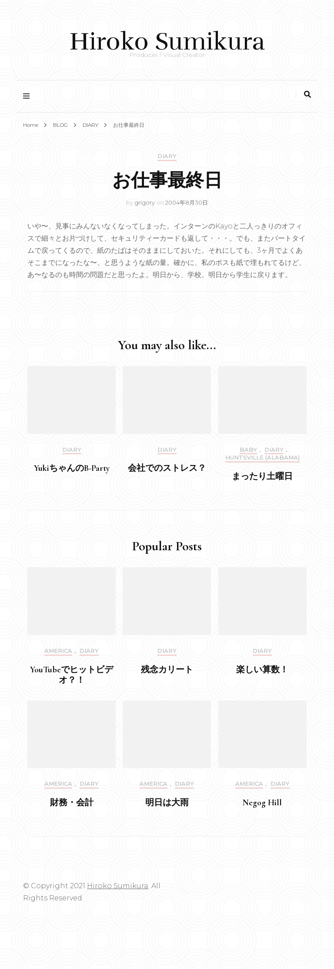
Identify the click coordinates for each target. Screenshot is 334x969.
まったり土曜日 (262, 476)
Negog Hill (262, 802)
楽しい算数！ (262, 670)
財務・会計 (72, 802)
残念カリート (167, 670)
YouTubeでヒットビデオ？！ (71, 675)
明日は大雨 (167, 802)
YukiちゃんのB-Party (72, 468)
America (58, 651)
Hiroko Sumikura (167, 41)
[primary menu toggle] (28, 96)
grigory (144, 202)
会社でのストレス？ (167, 468)
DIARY (167, 156)
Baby (248, 449)
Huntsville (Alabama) (262, 457)
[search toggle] (307, 94)
